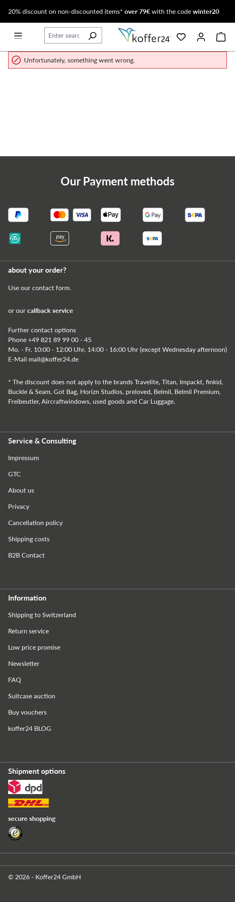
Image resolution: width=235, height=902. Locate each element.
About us (21, 490)
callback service (50, 310)
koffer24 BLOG (29, 728)
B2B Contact (26, 555)
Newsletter (23, 663)
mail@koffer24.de (53, 359)
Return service (28, 631)
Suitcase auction (31, 696)
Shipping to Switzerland (42, 614)
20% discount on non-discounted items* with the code (113, 11)
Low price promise (34, 647)
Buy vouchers (27, 712)
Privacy (18, 506)
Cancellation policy (35, 522)
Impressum (23, 457)
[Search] (92, 35)
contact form (51, 287)
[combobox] (63, 35)
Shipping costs (29, 538)
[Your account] (201, 35)
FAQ (14, 679)
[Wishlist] (181, 35)
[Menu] (18, 33)
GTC (14, 474)
